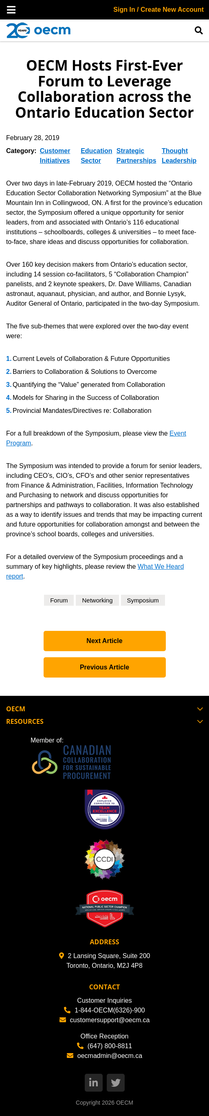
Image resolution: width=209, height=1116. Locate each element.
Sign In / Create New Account (158, 9)
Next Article (104, 640)
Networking (97, 600)
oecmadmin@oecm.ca (104, 1055)
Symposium (143, 600)
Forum (59, 600)
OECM (124, 1102)
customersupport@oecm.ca (104, 1020)
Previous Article (104, 667)
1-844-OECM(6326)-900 (104, 1010)
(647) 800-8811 (104, 1046)
